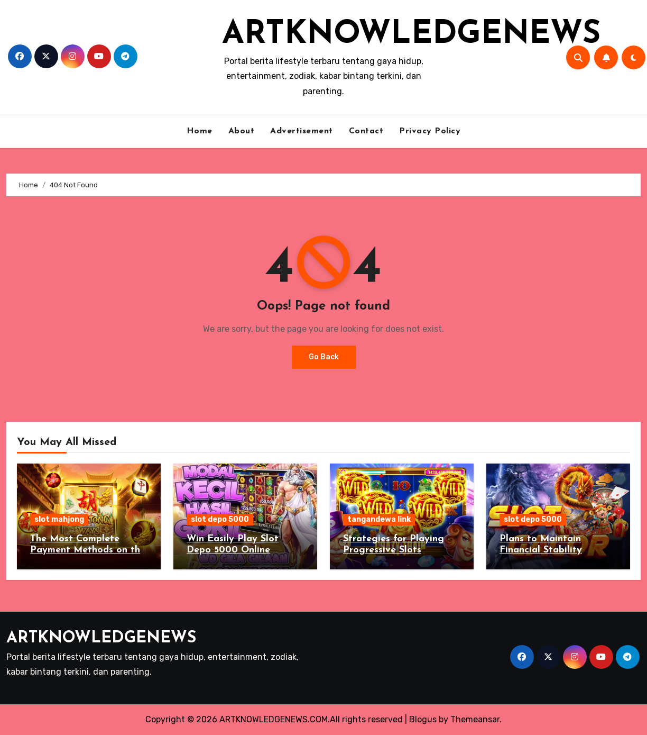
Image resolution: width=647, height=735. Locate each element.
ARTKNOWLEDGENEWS (411, 35)
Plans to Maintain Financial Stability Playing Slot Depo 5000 (554, 550)
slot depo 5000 (220, 519)
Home (199, 131)
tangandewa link (379, 519)
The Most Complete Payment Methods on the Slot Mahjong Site (87, 550)
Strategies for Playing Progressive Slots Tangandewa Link (393, 550)
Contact (366, 131)
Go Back (324, 356)
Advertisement (301, 131)
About (241, 131)
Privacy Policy (429, 131)
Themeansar (475, 719)
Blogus (423, 719)
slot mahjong (59, 519)
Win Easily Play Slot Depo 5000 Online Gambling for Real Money (245, 550)
